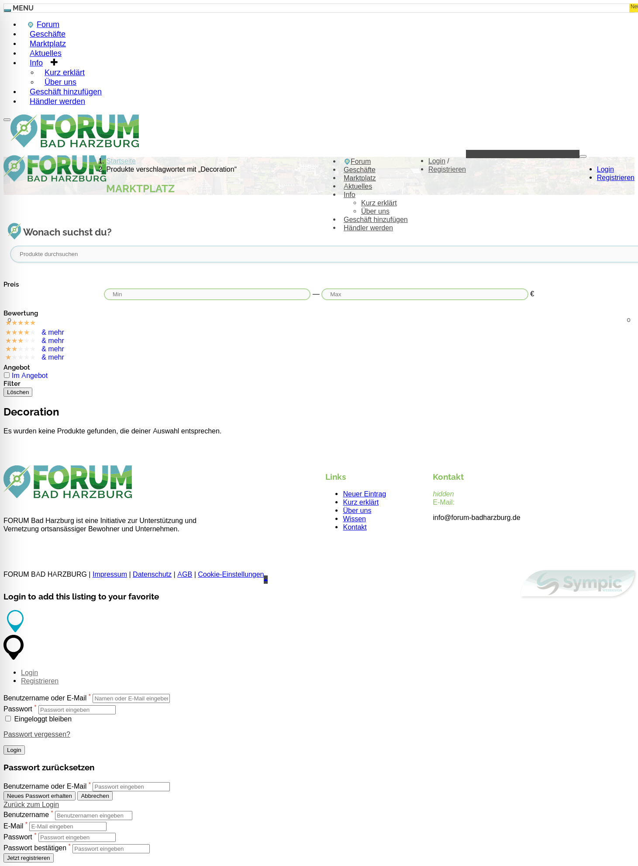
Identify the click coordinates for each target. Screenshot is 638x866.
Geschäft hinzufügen (376, 219)
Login (605, 169)
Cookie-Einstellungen (231, 574)
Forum (357, 161)
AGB (184, 574)
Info (36, 62)
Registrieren (616, 177)
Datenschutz (152, 574)
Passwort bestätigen (34, 848)
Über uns (375, 211)
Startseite (121, 161)
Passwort (17, 709)
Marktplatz (360, 178)
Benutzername (26, 815)
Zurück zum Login (31, 804)
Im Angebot (30, 375)
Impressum (110, 574)
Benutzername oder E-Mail (44, 698)
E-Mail (13, 826)
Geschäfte (360, 170)
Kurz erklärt (379, 203)
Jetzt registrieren (28, 858)
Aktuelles (358, 186)
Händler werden (57, 101)
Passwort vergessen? (36, 734)
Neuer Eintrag (364, 494)
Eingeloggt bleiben (38, 719)
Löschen (18, 392)
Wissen (354, 519)
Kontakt (354, 527)
